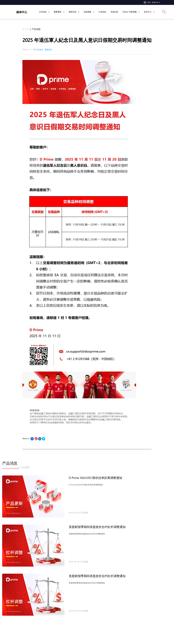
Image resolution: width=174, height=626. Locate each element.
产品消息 (36, 29)
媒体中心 (21, 12)
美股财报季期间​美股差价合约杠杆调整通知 (97, 527)
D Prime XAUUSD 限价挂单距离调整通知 (95, 478)
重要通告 (48, 49)
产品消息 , (40, 49)
